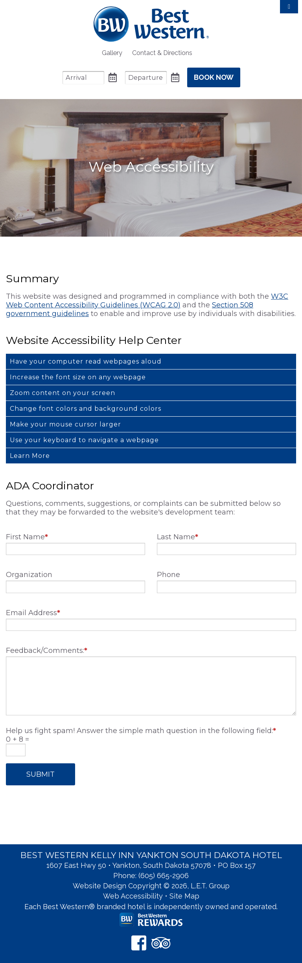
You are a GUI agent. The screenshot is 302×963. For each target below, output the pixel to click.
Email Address (33, 612)
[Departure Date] (146, 78)
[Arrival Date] (83, 78)
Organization (29, 574)
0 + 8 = (17, 739)
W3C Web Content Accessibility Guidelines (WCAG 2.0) (147, 300)
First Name (27, 537)
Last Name (177, 537)
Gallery (112, 53)
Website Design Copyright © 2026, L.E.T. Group (151, 886)
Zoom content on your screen (62, 393)
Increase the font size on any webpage (78, 377)
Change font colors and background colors (85, 408)
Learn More (30, 455)
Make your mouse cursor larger (65, 424)
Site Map (184, 896)
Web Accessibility (133, 896)
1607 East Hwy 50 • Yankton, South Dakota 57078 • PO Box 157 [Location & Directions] (151, 865)
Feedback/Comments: (46, 650)
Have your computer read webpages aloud (86, 361)
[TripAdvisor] (161, 942)
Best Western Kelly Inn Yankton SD (151, 24)
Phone (168, 574)
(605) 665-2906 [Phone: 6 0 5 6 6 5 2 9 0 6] (163, 875)
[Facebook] (138, 942)
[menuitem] (112, 53)
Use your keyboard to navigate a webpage (84, 440)
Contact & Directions (162, 53)
